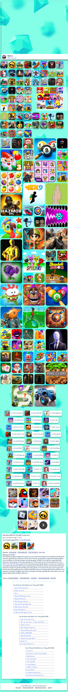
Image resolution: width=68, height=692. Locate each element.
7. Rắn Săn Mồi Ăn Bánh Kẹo (23, 604)
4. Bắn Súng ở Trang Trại (27, 627)
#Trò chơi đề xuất (22, 552)
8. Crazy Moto (30, 670)
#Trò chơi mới (12, 552)
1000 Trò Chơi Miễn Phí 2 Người (10, 537)
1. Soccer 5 (29, 651)
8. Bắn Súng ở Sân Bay (21, 607)
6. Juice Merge (30, 664)
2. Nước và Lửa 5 (19, 590)
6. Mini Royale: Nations (21, 601)
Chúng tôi (18, 687)
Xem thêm (53, 578)
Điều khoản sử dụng (40, 687)
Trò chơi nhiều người (24, 540)
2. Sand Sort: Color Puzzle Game (36, 653)
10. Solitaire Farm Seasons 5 (35, 675)
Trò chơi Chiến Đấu (13, 578)
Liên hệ (50, 687)
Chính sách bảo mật (28, 687)
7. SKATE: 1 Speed (31, 667)
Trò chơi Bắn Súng (24, 578)
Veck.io (20, 537)
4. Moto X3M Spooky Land (22, 596)
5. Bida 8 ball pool (19, 599)
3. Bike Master (30, 656)
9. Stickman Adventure (33, 672)
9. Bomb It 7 (23, 641)
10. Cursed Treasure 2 (26, 644)
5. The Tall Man (30, 661)
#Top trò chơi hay (33, 552)
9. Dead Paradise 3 (20, 609)
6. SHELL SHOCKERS (25, 633)
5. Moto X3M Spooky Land (27, 630)
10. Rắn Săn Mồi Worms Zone (23, 612)
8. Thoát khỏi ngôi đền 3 (27, 638)
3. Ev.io (16, 593)
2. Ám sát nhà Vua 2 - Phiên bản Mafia (31, 622)
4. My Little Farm (31, 659)
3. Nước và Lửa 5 (24, 625)
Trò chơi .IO (34, 578)
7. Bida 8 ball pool (25, 635)
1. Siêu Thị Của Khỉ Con (21, 588)
